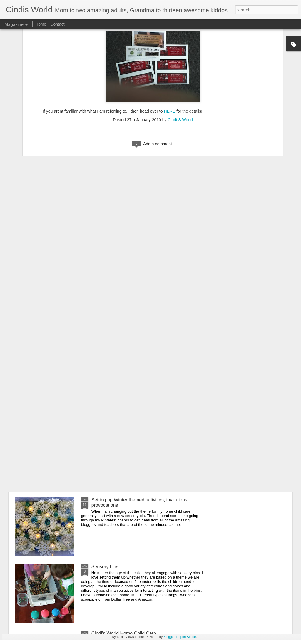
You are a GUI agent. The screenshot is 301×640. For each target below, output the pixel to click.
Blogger (168, 637)
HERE (169, 64)
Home (40, 24)
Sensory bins (105, 566)
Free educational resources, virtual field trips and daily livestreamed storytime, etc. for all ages (147, 436)
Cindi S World (180, 73)
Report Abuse (186, 637)
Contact (57, 24)
